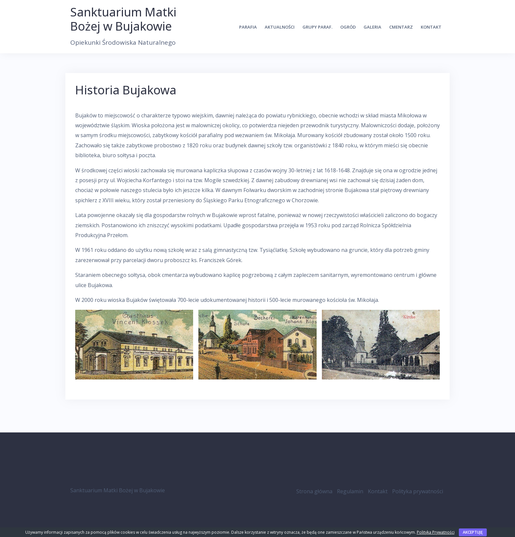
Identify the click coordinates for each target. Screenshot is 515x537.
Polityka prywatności (417, 491)
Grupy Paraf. (317, 27)
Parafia (248, 27)
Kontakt (431, 27)
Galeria (372, 27)
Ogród (348, 27)
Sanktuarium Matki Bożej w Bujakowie (123, 19)
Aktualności (280, 27)
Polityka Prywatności (436, 532)
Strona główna (314, 491)
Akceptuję (473, 532)
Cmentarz (401, 27)
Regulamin (350, 491)
